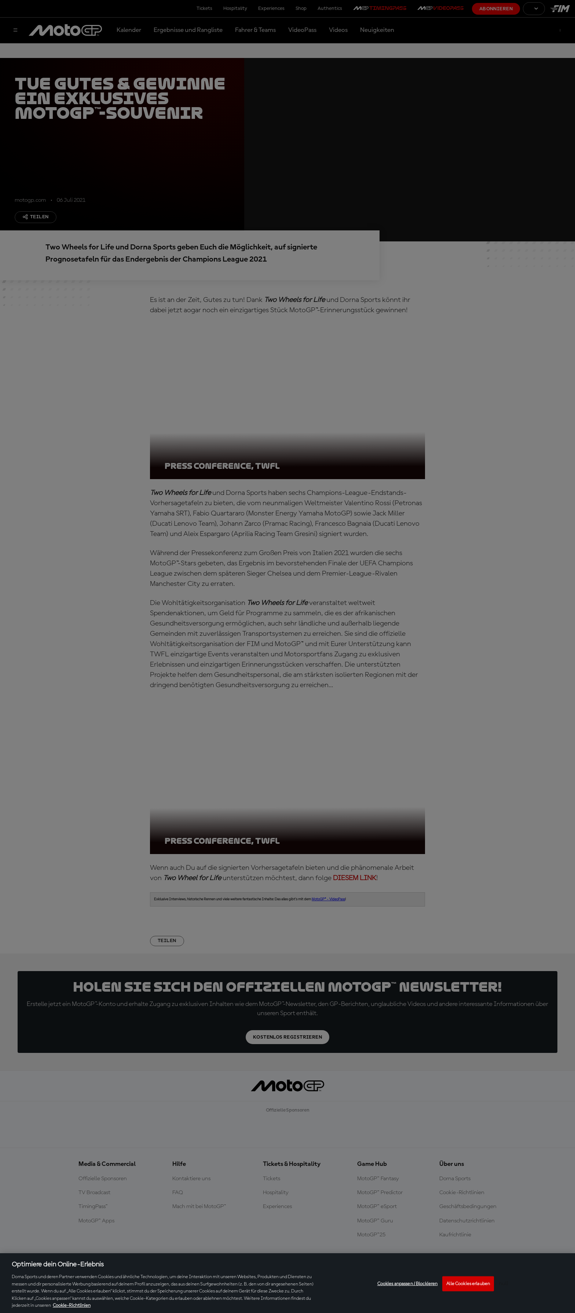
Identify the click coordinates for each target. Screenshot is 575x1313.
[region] (287, 1283)
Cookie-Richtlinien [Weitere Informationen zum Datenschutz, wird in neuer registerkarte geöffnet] (72, 1305)
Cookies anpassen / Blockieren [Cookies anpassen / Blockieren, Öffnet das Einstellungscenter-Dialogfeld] (407, 1283)
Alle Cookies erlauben (468, 1283)
